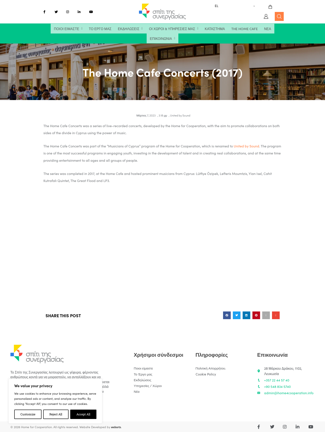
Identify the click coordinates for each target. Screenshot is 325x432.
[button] (68, 28)
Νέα (267, 28)
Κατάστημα (215, 28)
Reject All (55, 414)
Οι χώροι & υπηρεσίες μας (173, 28)
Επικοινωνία (162, 38)
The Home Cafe (244, 28)
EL (216, 5)
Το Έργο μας (100, 28)
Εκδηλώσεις (130, 28)
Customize (27, 414)
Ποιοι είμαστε (68, 28)
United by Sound (180, 115)
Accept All (83, 414)
